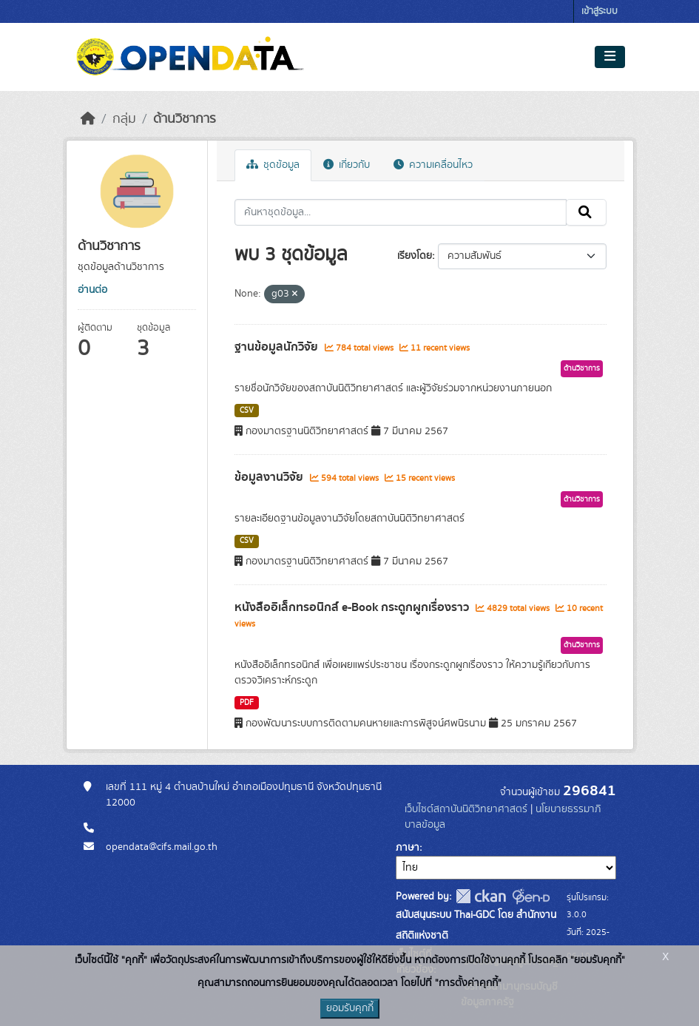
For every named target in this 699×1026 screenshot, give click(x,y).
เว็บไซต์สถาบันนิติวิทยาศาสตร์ (466, 809)
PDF (247, 703)
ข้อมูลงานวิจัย (270, 477)
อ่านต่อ (92, 290)
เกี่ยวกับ (346, 165)
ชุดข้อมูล (273, 165)
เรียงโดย (414, 256)
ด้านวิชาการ (184, 119)
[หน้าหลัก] (88, 119)
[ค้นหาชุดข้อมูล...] (400, 212)
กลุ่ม (124, 119)
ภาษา (407, 847)
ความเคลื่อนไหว (433, 165)
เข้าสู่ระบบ (599, 11)
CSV (247, 410)
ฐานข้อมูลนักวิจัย (277, 347)
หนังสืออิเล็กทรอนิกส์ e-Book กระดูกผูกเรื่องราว (353, 607)
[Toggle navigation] (610, 57)
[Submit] (586, 212)
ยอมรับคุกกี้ (350, 1008)
